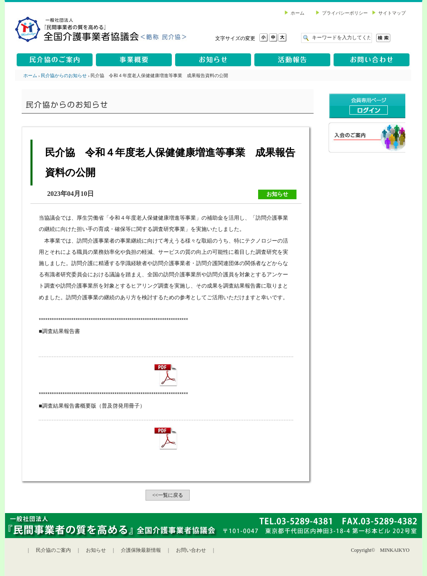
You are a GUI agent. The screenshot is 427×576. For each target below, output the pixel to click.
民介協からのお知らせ (64, 75)
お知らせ (96, 550)
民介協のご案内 (53, 550)
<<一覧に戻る (167, 495)
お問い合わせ (191, 550)
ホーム (30, 75)
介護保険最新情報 (141, 550)
